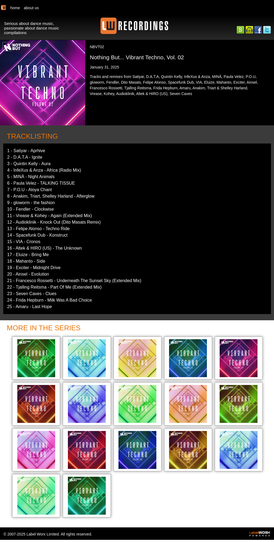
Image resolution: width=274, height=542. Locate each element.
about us (31, 8)
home (15, 8)
